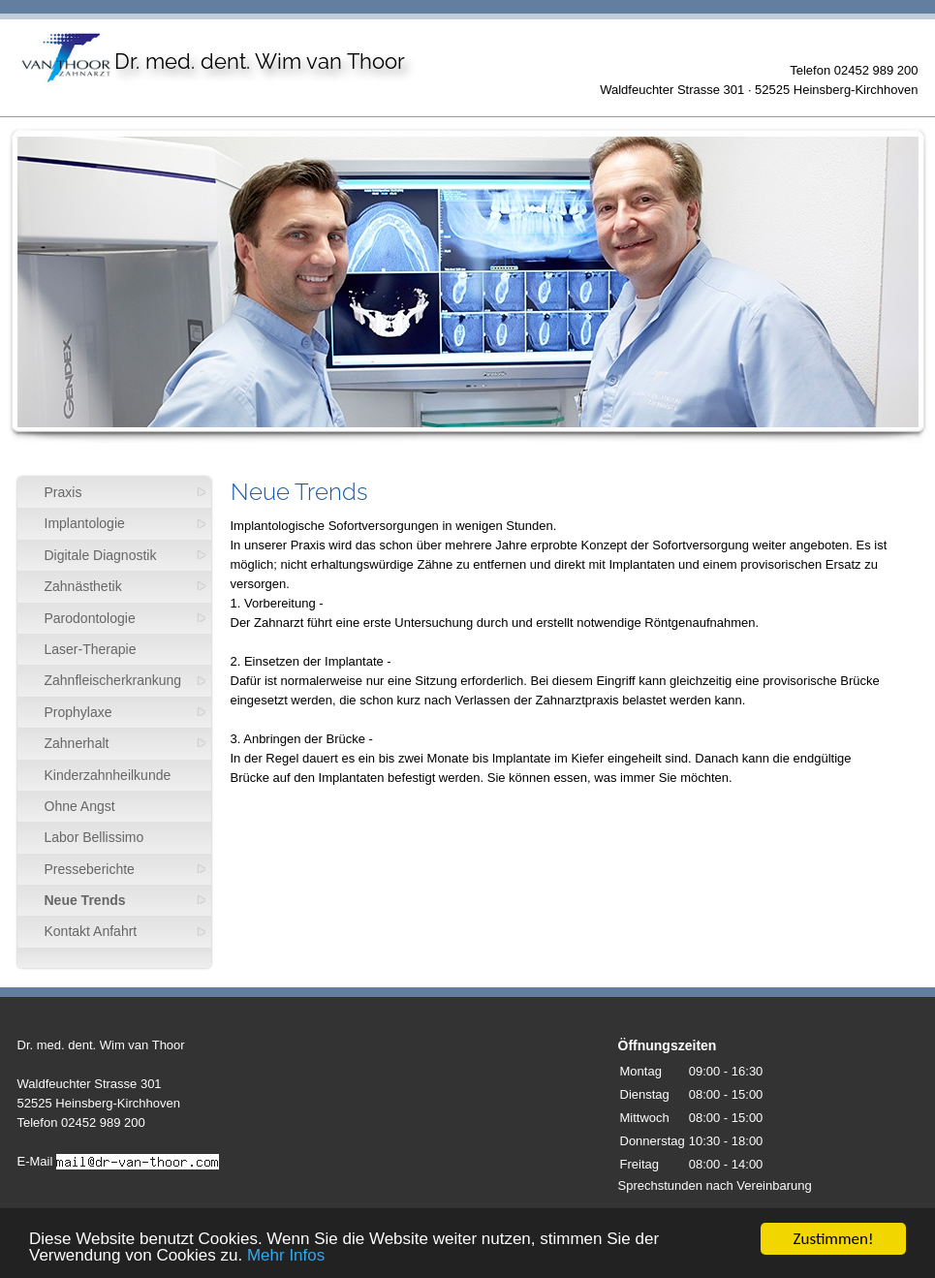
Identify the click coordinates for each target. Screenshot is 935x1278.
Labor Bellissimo (94, 837)
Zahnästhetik (83, 586)
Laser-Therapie (91, 649)
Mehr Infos (286, 1256)
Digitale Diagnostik (101, 555)
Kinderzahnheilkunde (108, 775)
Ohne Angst (80, 806)
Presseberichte (90, 869)
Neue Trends (85, 900)
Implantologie (85, 523)
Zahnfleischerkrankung (113, 680)
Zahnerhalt (77, 743)
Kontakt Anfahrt (91, 931)
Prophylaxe (78, 712)
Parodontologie (90, 618)
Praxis (63, 492)
